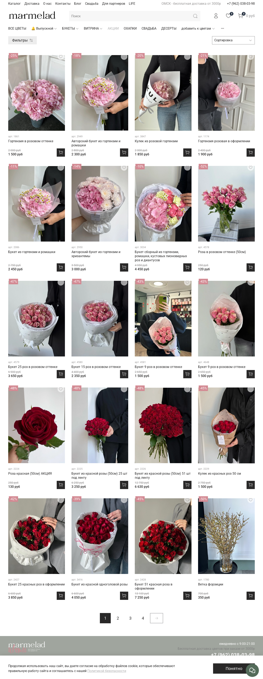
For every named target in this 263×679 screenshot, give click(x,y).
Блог (77, 4)
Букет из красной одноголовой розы (100, 584)
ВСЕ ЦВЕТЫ (17, 28)
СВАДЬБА (149, 28)
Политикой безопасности (106, 671)
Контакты (62, 4)
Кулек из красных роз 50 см (219, 473)
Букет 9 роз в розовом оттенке (158, 367)
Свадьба (91, 4)
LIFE (132, 4)
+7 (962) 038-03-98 (241, 4)
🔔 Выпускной (44, 28)
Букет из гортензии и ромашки (31, 252)
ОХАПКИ (130, 28)
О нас (47, 4)
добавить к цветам (198, 28)
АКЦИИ (113, 28)
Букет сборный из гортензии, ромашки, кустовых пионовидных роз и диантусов (161, 256)
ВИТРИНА (93, 28)
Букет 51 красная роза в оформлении (153, 586)
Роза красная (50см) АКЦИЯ (30, 473)
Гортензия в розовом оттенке (30, 141)
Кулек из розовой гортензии (156, 141)
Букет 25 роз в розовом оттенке (32, 367)
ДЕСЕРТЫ (168, 28)
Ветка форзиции (210, 584)
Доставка (31, 4)
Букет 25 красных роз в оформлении (36, 584)
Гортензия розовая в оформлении (224, 141)
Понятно (234, 668)
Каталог (14, 4)
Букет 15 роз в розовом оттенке (96, 367)
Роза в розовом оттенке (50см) (222, 252)
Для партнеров (113, 4)
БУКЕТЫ (70, 28)
